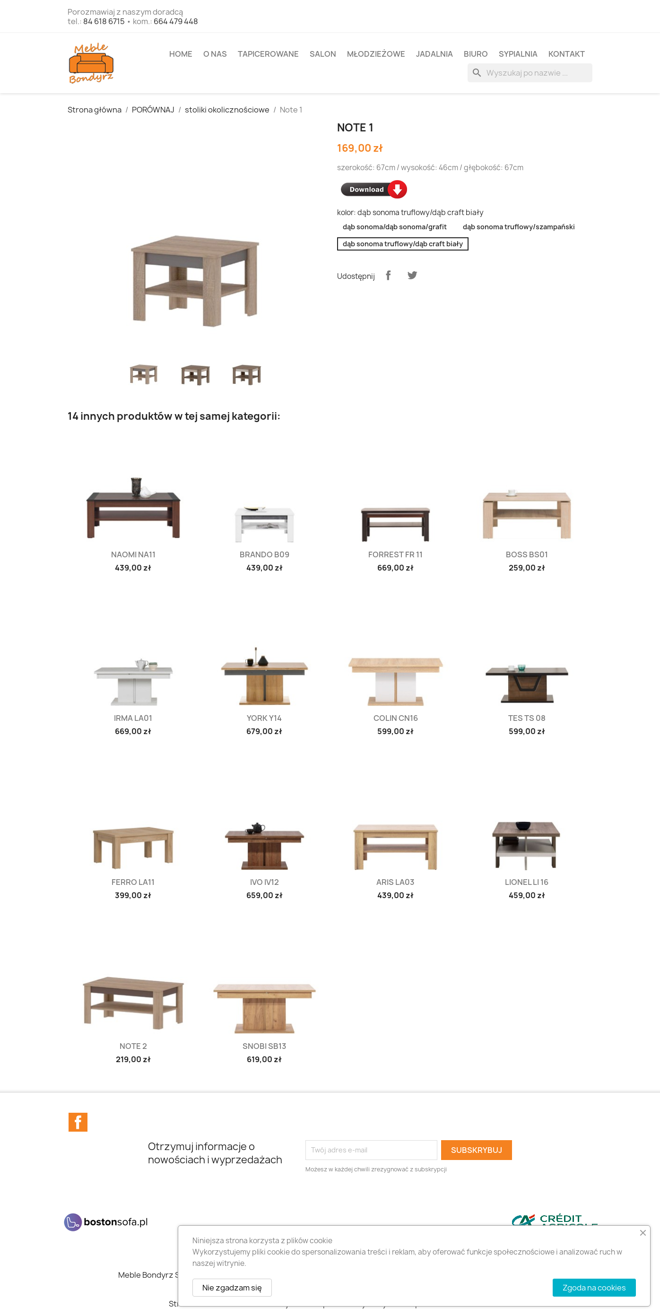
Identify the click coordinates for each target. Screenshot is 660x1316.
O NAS (215, 54)
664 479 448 (176, 21)
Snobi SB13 (265, 1046)
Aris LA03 (395, 882)
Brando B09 (264, 554)
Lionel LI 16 (526, 882)
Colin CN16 (395, 718)
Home (180, 54)
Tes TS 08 (527, 718)
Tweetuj (412, 275)
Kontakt (566, 54)
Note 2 (133, 1046)
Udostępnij (388, 275)
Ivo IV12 (264, 882)
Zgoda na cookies (594, 1287)
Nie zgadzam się (232, 1287)
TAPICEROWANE (268, 54)
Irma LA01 (133, 718)
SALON (323, 54)
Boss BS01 (527, 554)
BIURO (476, 54)
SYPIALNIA (518, 54)
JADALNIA (434, 54)
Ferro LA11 (133, 882)
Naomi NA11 (133, 554)
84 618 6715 (104, 21)
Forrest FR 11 (395, 554)
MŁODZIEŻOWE (376, 54)
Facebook (78, 1122)
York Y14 (264, 718)
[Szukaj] (530, 72)
